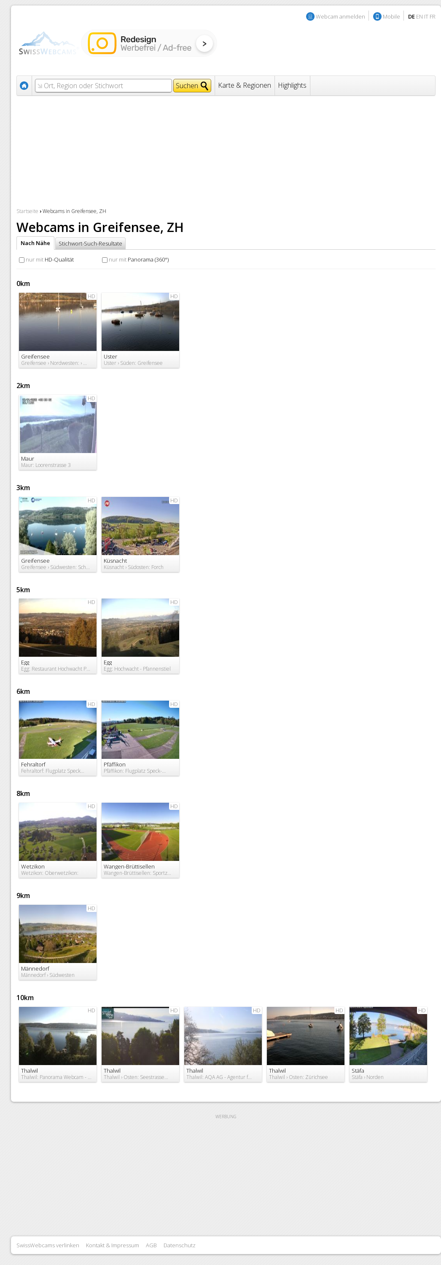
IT (426, 16)
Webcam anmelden (340, 16)
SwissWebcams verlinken (47, 1245)
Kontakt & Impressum (112, 1245)
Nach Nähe (35, 243)
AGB (151, 1245)
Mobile (391, 16)
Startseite (27, 211)
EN (419, 16)
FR (433, 16)
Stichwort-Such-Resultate (90, 243)
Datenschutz (180, 1245)
